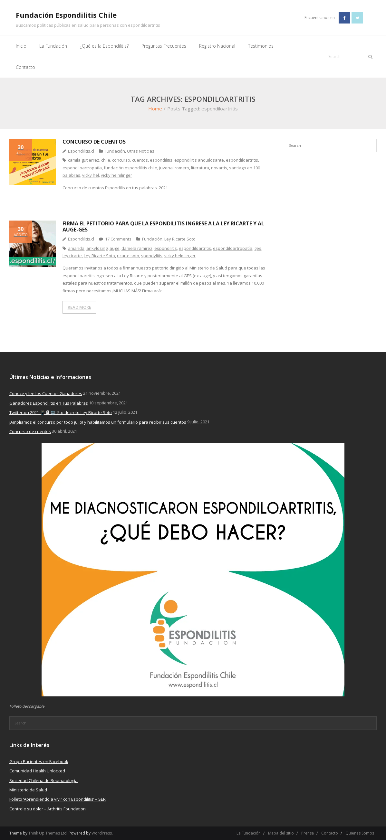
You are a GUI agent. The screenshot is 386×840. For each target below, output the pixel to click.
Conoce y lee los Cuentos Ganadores (45, 393)
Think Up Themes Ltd (47, 833)
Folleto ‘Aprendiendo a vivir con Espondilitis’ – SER (57, 799)
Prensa (307, 833)
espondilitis (161, 160)
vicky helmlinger (116, 175)
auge (115, 248)
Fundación (115, 151)
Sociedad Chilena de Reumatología (43, 780)
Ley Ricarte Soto (180, 239)
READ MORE (79, 307)
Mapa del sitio (281, 833)
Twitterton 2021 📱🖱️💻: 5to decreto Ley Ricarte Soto (60, 412)
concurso (121, 160)
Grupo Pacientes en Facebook (38, 761)
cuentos (140, 160)
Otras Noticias (140, 151)
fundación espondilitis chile (130, 168)
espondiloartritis (242, 160)
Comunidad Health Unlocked (37, 771)
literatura (200, 168)
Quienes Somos (359, 833)
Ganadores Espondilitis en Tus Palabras (48, 403)
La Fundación (248, 833)
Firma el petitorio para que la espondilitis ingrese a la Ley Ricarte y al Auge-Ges (163, 226)
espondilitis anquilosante (199, 160)
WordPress (102, 833)
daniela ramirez (136, 248)
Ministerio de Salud (28, 790)
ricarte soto (128, 256)
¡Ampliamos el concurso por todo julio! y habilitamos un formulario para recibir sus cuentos (97, 422)
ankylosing (97, 248)
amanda (76, 248)
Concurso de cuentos (94, 141)
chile (105, 160)
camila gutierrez (83, 160)
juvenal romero (174, 168)
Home (155, 108)
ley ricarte (72, 256)
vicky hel (90, 175)
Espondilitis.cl (81, 151)
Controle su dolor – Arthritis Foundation (47, 809)
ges (257, 248)
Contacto (329, 833)
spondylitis (151, 256)
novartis (219, 168)
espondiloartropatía (82, 168)
